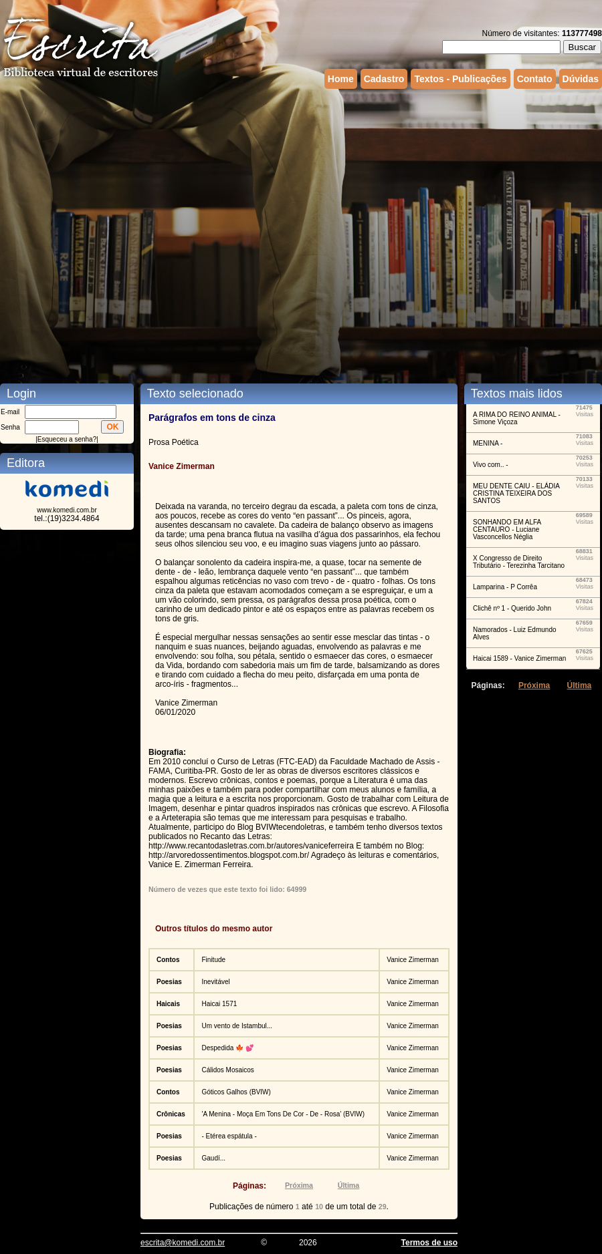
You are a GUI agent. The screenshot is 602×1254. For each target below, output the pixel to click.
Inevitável (215, 981)
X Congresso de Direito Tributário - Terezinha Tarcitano (519, 562)
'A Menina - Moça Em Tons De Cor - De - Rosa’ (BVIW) (283, 1114)
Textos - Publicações (460, 78)
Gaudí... (213, 1158)
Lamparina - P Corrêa (505, 587)
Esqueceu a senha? (66, 439)
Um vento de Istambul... (236, 1026)
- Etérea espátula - (228, 1136)
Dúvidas (581, 78)
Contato (535, 78)
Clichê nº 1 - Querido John (512, 608)
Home (341, 78)
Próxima (299, 1185)
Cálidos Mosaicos (227, 1070)
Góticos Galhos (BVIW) (235, 1092)
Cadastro (384, 78)
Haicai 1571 (219, 1003)
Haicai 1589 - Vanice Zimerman (519, 658)
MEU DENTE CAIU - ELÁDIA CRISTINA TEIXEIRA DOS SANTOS (516, 493)
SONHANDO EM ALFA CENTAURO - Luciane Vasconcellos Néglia (507, 529)
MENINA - (487, 443)
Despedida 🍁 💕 (227, 1048)
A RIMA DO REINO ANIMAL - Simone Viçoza (517, 418)
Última (349, 1185)
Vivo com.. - (490, 464)
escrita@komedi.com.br (182, 1242)
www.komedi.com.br (66, 510)
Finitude (213, 959)
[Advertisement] (145, 225)
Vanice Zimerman (413, 959)
